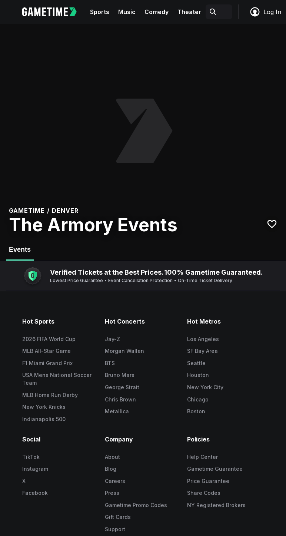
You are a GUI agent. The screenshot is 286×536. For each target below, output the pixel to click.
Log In (265, 11)
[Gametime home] (54, 11)
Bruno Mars (119, 375)
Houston (198, 375)
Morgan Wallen (124, 351)
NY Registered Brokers (216, 505)
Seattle (196, 363)
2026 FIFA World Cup (49, 339)
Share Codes (203, 493)
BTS (110, 363)
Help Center (202, 457)
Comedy (156, 12)
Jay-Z (112, 339)
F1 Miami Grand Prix (47, 363)
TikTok (31, 457)
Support (115, 529)
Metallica (117, 411)
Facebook (35, 493)
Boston (196, 411)
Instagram (35, 469)
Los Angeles (203, 339)
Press (112, 493)
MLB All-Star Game (46, 351)
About (112, 457)
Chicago (198, 399)
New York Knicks (44, 407)
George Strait (122, 387)
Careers (115, 481)
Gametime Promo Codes (136, 505)
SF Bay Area (202, 351)
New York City (205, 387)
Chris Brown (120, 399)
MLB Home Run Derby (50, 395)
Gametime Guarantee (215, 469)
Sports (99, 12)
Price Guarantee (208, 481)
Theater (189, 12)
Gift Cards (118, 517)
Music (127, 12)
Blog (110, 469)
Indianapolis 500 (44, 419)
